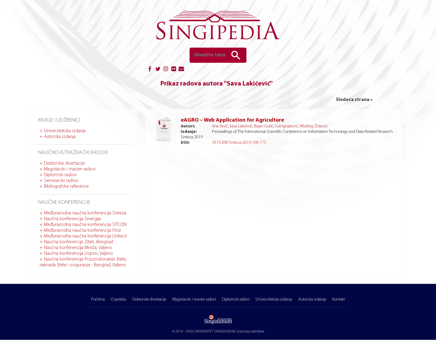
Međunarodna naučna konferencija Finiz (82, 230)
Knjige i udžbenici (59, 120)
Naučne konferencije (64, 202)
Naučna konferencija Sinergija (72, 219)
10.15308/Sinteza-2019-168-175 (239, 142)
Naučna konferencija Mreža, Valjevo (78, 247)
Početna (98, 299)
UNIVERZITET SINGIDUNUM (214, 331)
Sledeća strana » (354, 99)
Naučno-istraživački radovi (73, 153)
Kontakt (338, 299)
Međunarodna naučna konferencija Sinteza (85, 213)
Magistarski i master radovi (69, 169)
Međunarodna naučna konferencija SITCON (85, 224)
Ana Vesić (220, 126)
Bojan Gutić (263, 126)
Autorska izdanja (60, 136)
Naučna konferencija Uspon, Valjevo (78, 253)
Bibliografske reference (66, 186)
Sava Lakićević (241, 126)
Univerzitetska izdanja (65, 131)
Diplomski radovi (60, 175)
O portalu (118, 299)
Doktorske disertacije (64, 163)
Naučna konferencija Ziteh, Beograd (78, 242)
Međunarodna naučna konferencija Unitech (85, 236)
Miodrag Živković (314, 126)
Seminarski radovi (61, 180)
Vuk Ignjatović (286, 126)
